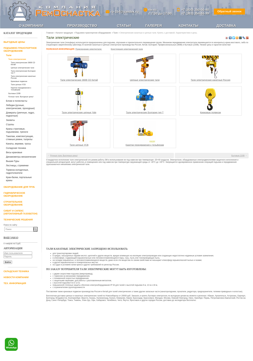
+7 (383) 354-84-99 (193, 13)
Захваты (10, 120)
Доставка (226, 26)
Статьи (124, 26)
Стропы (10, 124)
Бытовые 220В (14, 94)
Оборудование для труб (19, 187)
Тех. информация (15, 283)
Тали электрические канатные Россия (210, 80)
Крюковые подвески (19, 81)
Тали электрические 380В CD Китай (79, 80)
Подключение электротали (89, 49)
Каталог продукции (64, 33)
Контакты (188, 26)
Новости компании (16, 277)
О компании (31, 26)
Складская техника (16, 148)
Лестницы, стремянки (17, 165)
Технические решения (18, 219)
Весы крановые (14, 152)
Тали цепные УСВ (18, 85)
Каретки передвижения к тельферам (145, 145)
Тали (8, 55)
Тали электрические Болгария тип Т (145, 112)
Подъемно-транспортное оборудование (93, 33)
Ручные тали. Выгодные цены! (20, 97)
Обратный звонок (228, 11)
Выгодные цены (14, 42)
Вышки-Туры (12, 161)
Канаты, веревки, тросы (18, 144)
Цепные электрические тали (22, 68)
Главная (50, 33)
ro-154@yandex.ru (124, 11)
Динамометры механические (21, 157)
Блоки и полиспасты (16, 101)
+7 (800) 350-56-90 (193, 9)
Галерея (153, 26)
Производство (82, 26)
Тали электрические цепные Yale (79, 112)
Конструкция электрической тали (127, 49)
